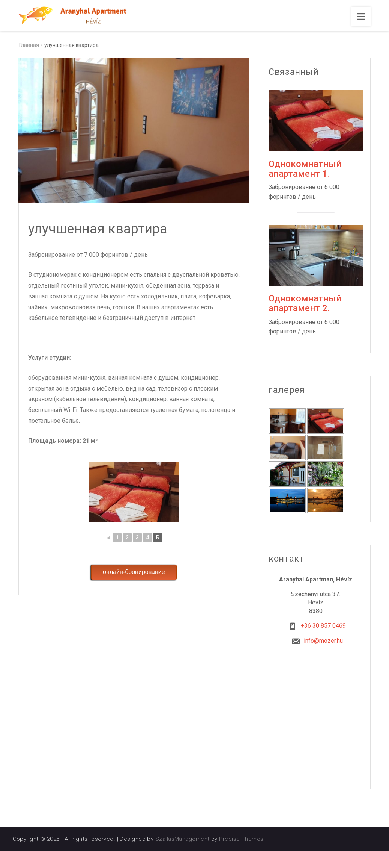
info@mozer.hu (323, 640)
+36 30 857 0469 (323, 625)
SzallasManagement (182, 839)
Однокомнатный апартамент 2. (305, 303)
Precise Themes (241, 839)
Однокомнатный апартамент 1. (305, 169)
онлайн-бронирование (134, 572)
